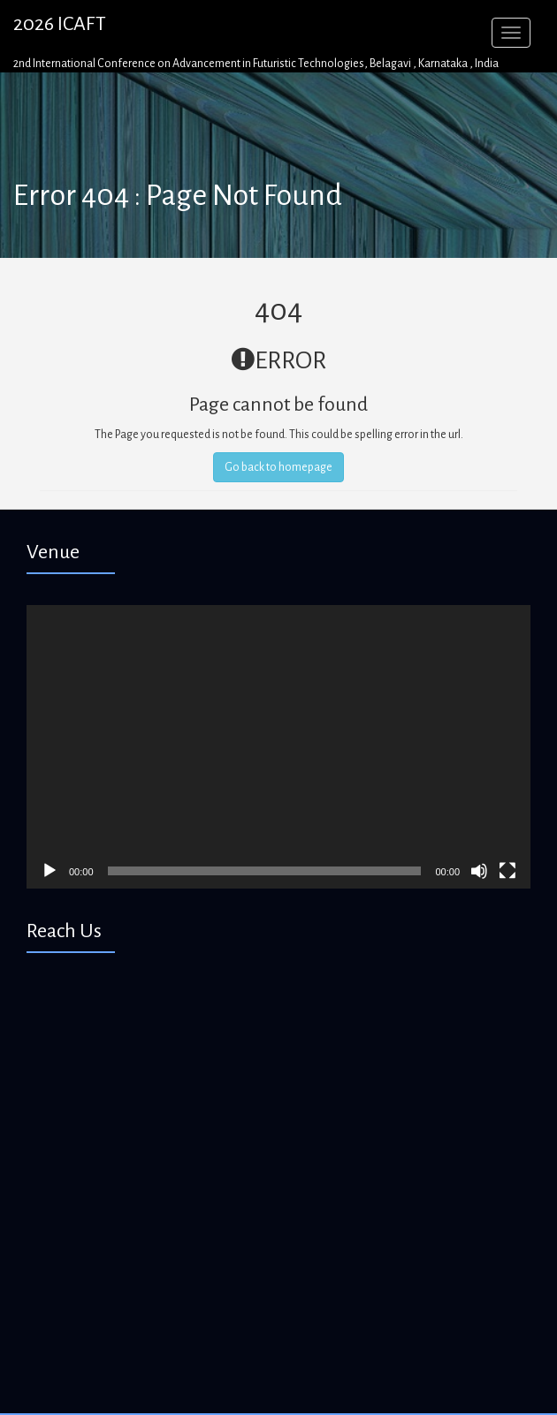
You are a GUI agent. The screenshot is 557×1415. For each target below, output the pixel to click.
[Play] (49, 871)
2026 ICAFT (59, 23)
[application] (278, 747)
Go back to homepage (278, 467)
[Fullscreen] (507, 871)
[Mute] (479, 871)
